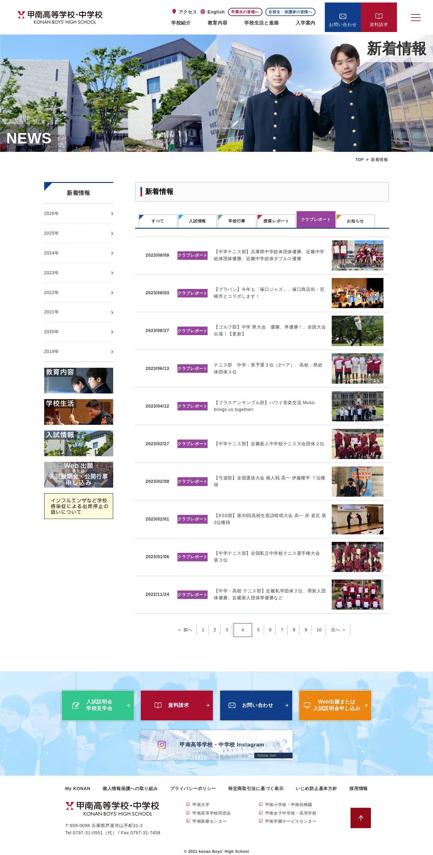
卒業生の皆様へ (245, 12)
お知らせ (355, 221)
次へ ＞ (339, 624)
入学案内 (305, 22)
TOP (359, 159)
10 (319, 624)
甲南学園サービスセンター (292, 816)
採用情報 (358, 782)
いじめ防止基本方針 (316, 782)
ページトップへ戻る (362, 812)
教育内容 (218, 22)
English (216, 11)
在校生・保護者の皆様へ (290, 12)
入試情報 (197, 221)
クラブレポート (316, 219)
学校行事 (237, 221)
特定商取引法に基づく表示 (255, 782)
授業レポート (276, 221)
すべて (157, 221)
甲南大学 (202, 799)
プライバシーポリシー (193, 782)
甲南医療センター (211, 816)
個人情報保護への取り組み (130, 782)
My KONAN (77, 782)
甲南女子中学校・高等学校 (292, 807)
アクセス (188, 11)
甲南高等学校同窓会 (213, 807)
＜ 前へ (184, 624)
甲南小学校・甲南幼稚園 (290, 799)
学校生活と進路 (261, 22)
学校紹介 (181, 22)
